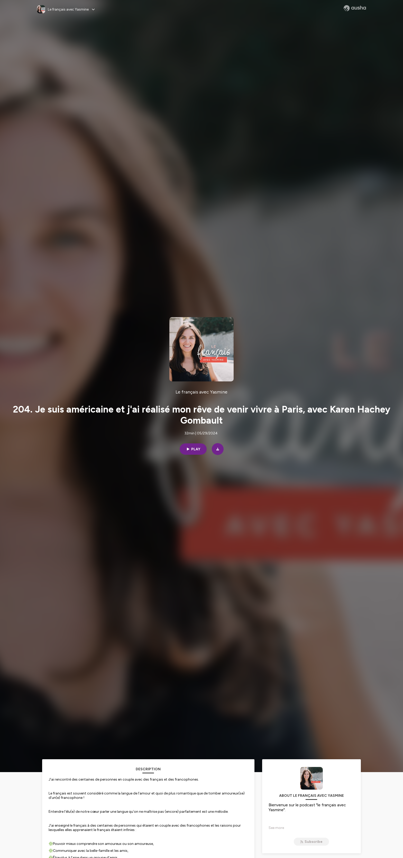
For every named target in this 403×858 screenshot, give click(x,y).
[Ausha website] (355, 8)
